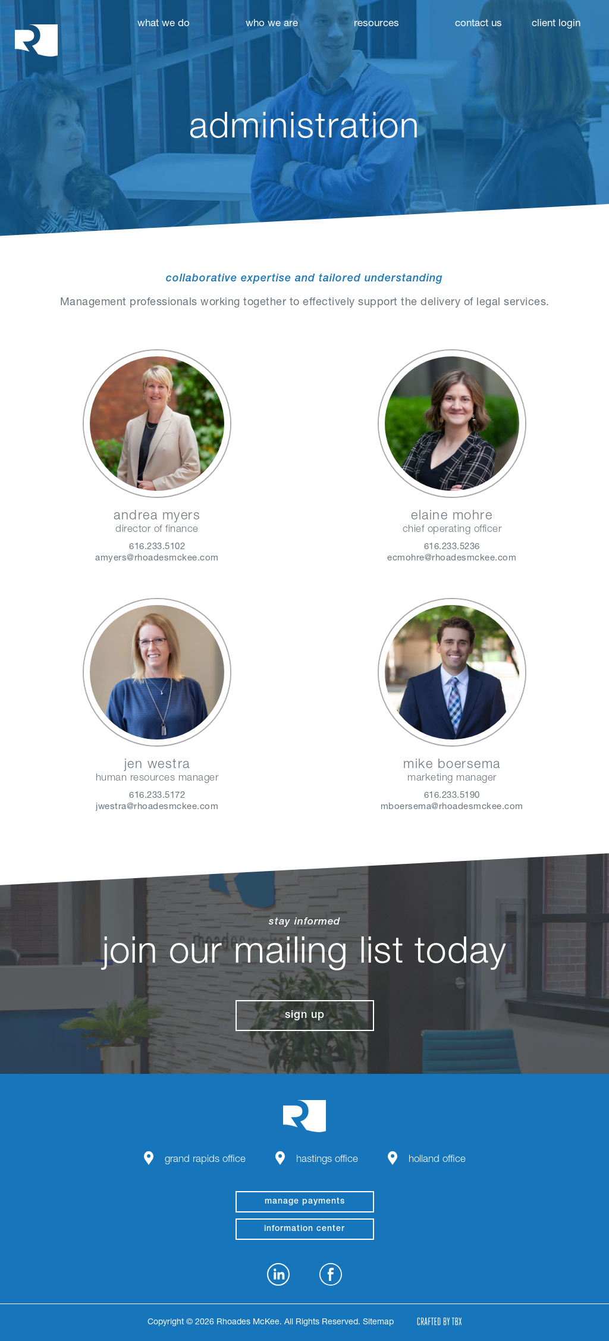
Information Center (304, 1229)
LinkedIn (278, 1274)
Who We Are (272, 24)
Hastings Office (327, 1160)
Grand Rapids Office (205, 1160)
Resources (376, 24)
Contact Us (478, 24)
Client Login (556, 24)
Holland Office (437, 1160)
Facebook (330, 1274)
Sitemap (378, 1322)
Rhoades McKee (36, 40)
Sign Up (305, 1015)
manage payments (305, 1202)
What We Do (163, 24)
